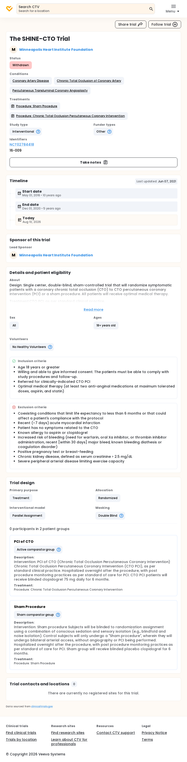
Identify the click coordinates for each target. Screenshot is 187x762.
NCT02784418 (22, 144)
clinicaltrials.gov (42, 706)
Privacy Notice (154, 733)
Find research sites (67, 733)
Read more (94, 309)
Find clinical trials (21, 733)
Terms (147, 739)
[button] (31, 81)
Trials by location (21, 739)
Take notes (94, 162)
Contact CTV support (115, 733)
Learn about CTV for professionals (69, 741)
